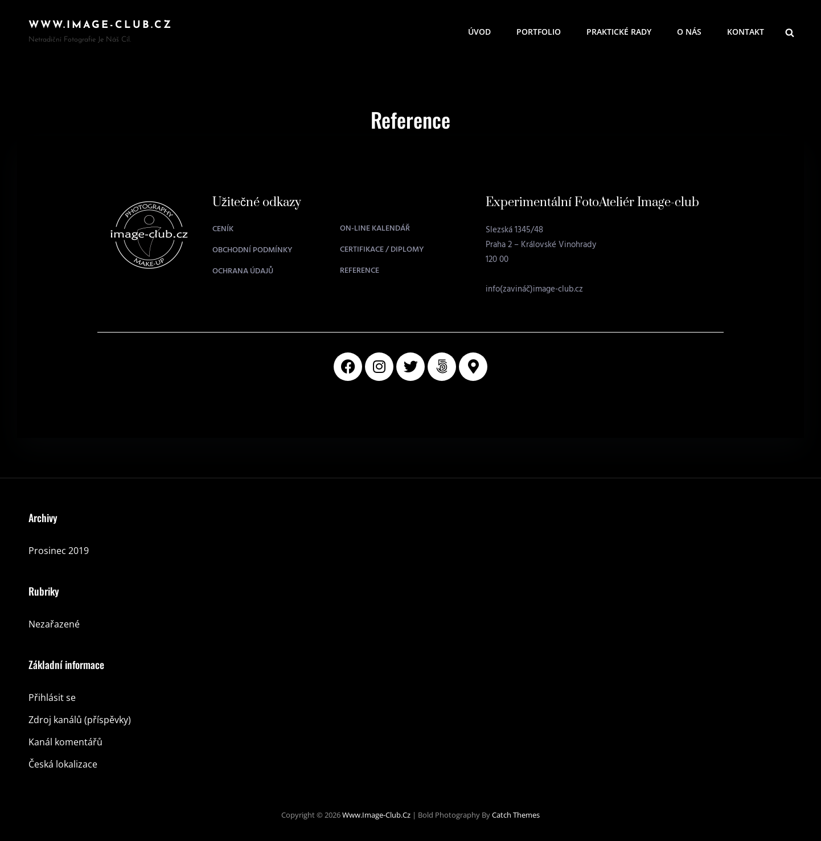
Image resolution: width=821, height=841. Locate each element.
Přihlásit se (52, 697)
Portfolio (538, 31)
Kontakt (745, 31)
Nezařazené (54, 624)
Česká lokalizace (62, 764)
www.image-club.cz (100, 25)
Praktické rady (618, 31)
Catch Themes (516, 815)
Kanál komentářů (65, 742)
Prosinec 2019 (58, 550)
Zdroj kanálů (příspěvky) (79, 719)
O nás (689, 31)
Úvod (479, 31)
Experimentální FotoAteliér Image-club (592, 202)
